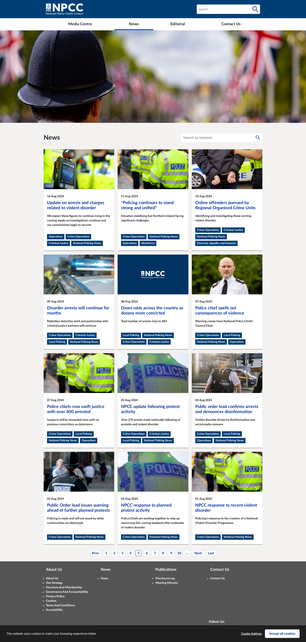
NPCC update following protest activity (150, 409)
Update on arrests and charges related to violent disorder (75, 205)
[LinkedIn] (225, 630)
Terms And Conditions (60, 605)
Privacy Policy (55, 596)
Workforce (148, 243)
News (104, 578)
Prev (95, 553)
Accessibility (54, 609)
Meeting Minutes (166, 582)
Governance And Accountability (67, 591)
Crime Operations (78, 236)
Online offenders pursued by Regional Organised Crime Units (225, 205)
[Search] (255, 9)
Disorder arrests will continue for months (78, 310)
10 (179, 553)
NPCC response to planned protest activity (146, 508)
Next (198, 553)
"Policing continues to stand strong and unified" (147, 205)
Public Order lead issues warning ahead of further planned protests (78, 508)
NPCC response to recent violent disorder (226, 508)
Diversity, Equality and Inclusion (216, 243)
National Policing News (87, 243)
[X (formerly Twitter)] (213, 630)
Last (211, 553)
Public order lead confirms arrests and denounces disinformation (226, 409)
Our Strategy (54, 582)
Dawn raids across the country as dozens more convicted (152, 310)
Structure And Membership (64, 587)
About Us (52, 578)
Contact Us (217, 578)
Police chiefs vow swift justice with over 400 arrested (75, 409)
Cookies (51, 600)
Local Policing (57, 342)
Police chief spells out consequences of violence (219, 310)
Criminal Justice (58, 243)
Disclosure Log (165, 578)
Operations (56, 236)
